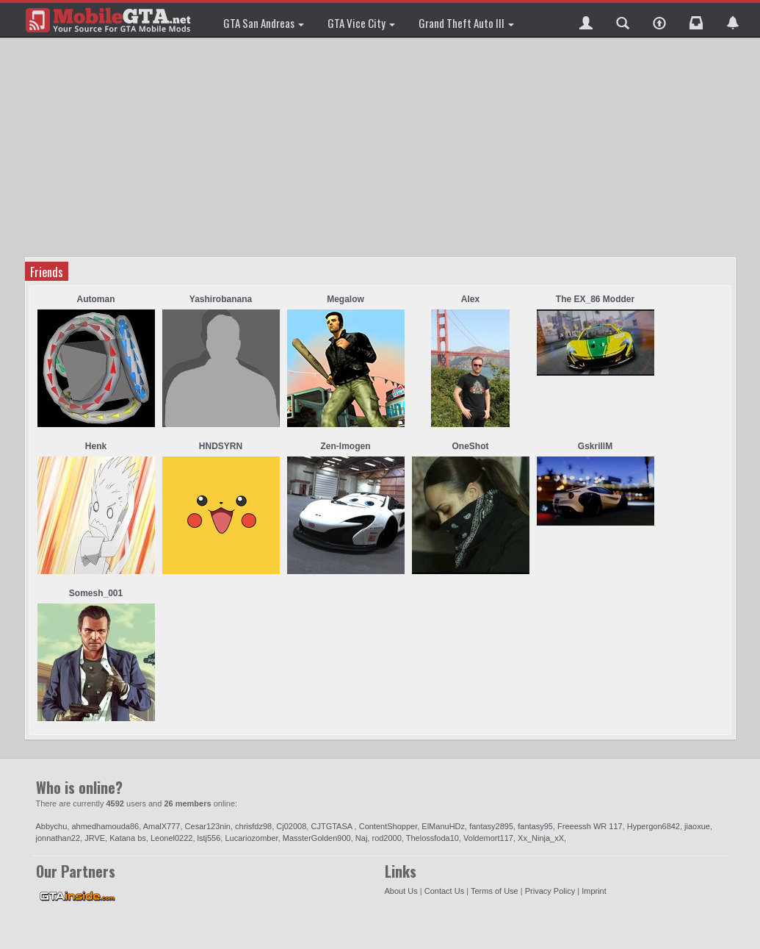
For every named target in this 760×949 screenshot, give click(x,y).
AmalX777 (162, 826)
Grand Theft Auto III (466, 23)
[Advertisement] (382, 147)
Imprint (594, 891)
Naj (361, 838)
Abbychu (52, 826)
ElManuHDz (443, 826)
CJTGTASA (332, 826)
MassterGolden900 (317, 838)
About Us (401, 891)
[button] (586, 20)
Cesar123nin (208, 826)
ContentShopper (388, 826)
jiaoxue (697, 826)
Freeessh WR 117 (590, 826)
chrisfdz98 (253, 826)
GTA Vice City (361, 23)
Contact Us (444, 891)
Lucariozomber (251, 838)
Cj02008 (291, 826)
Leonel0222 (172, 838)
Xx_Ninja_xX (541, 838)
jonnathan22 (58, 838)
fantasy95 (535, 826)
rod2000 (386, 838)
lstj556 (209, 838)
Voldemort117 (488, 838)
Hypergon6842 (653, 826)
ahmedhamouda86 (105, 826)
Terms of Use (494, 891)
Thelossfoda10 (432, 838)
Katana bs (127, 838)
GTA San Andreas (263, 23)
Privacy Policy (550, 891)
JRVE (94, 838)
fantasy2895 (491, 826)
